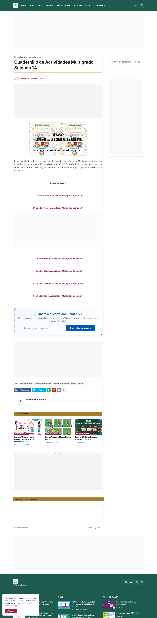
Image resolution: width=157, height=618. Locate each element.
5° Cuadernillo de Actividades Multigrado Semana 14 (58, 283)
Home (23, 5)
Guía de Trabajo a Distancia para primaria (58, 438)
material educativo (77, 384)
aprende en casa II (36, 57)
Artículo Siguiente (94, 527)
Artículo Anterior (22, 527)
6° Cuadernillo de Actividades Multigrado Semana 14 (58, 296)
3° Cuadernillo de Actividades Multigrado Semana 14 (58, 258)
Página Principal (20, 57)
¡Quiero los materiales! (80, 328)
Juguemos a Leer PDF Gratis (127, 613)
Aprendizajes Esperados (43, 384)
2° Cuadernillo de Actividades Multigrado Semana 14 (58, 208)
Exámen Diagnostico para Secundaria (126, 603)
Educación (35, 5)
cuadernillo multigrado (61, 384)
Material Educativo (36, 399)
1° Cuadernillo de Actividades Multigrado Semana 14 (58, 195)
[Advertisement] (78, 32)
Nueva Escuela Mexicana (58, 5)
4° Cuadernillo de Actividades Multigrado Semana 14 (58, 271)
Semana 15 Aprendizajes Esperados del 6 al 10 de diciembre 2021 (24, 439)
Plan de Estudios (82, 5)
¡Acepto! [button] (10, 611)
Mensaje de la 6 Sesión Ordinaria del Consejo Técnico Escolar (39, 603)
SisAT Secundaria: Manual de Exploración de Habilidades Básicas (83, 604)
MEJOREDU (100, 5)
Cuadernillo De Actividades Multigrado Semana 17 (86, 438)
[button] (136, 5)
